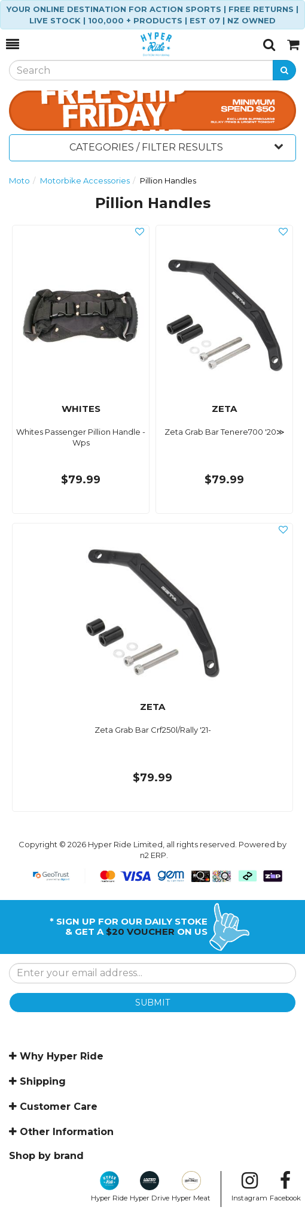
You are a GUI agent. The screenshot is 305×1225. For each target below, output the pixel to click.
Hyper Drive (149, 1186)
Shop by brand (46, 1155)
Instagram (249, 1186)
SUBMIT (152, 1002)
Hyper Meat (191, 1186)
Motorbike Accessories (85, 180)
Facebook (285, 1186)
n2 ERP (153, 855)
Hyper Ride (109, 1186)
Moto (19, 180)
